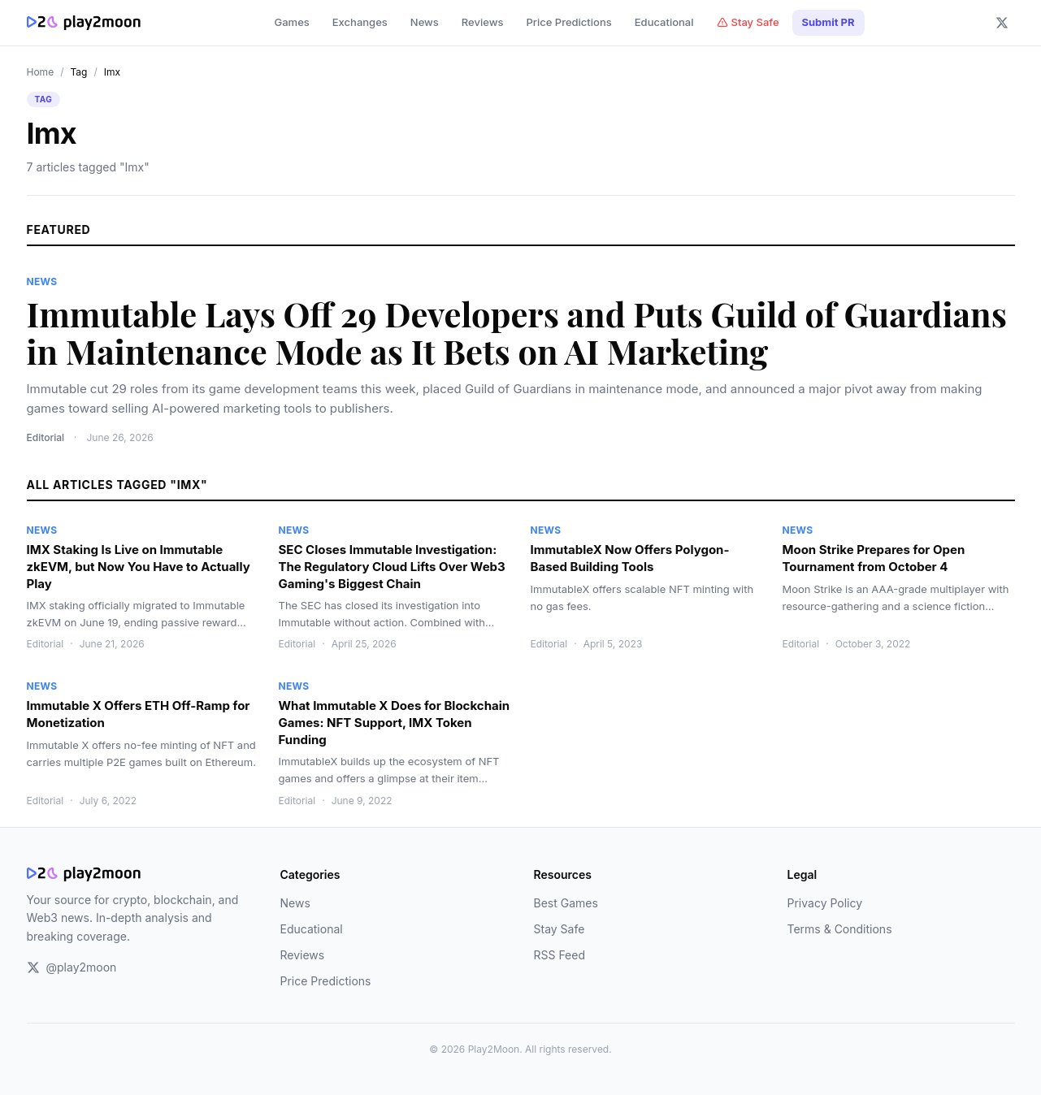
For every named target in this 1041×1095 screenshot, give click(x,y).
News (424, 21)
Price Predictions (568, 21)
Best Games (566, 903)
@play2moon (72, 967)
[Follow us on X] (1002, 23)
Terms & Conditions (839, 929)
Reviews (483, 21)
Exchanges (360, 21)
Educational (664, 21)
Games (291, 21)
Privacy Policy (825, 903)
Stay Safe (748, 21)
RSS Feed (560, 955)
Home (40, 72)
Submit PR (828, 21)
